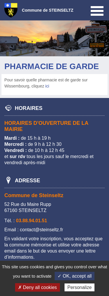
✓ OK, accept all (75, 276)
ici (47, 86)
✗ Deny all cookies (37, 287)
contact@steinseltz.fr (41, 229)
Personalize (79, 287)
